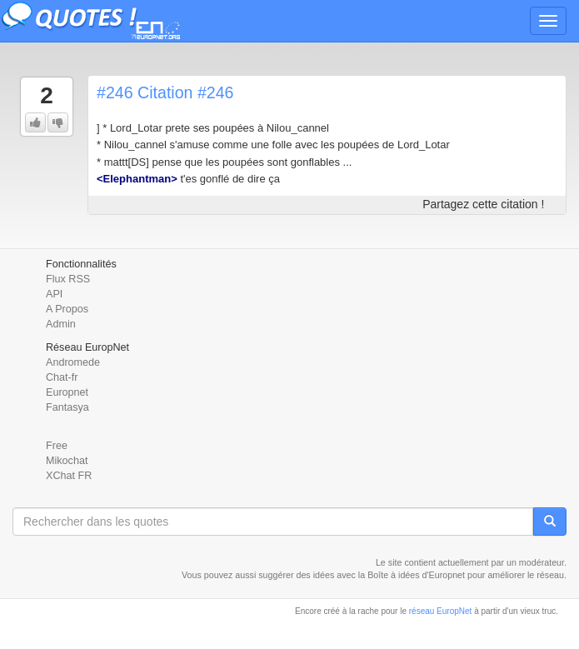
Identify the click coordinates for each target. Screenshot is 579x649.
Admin (61, 324)
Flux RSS (68, 279)
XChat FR (69, 476)
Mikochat (66, 461)
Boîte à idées (393, 575)
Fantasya (67, 407)
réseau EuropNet (440, 611)
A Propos (67, 309)
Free (56, 446)
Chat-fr (62, 377)
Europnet (67, 392)
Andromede (73, 362)
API (54, 294)
